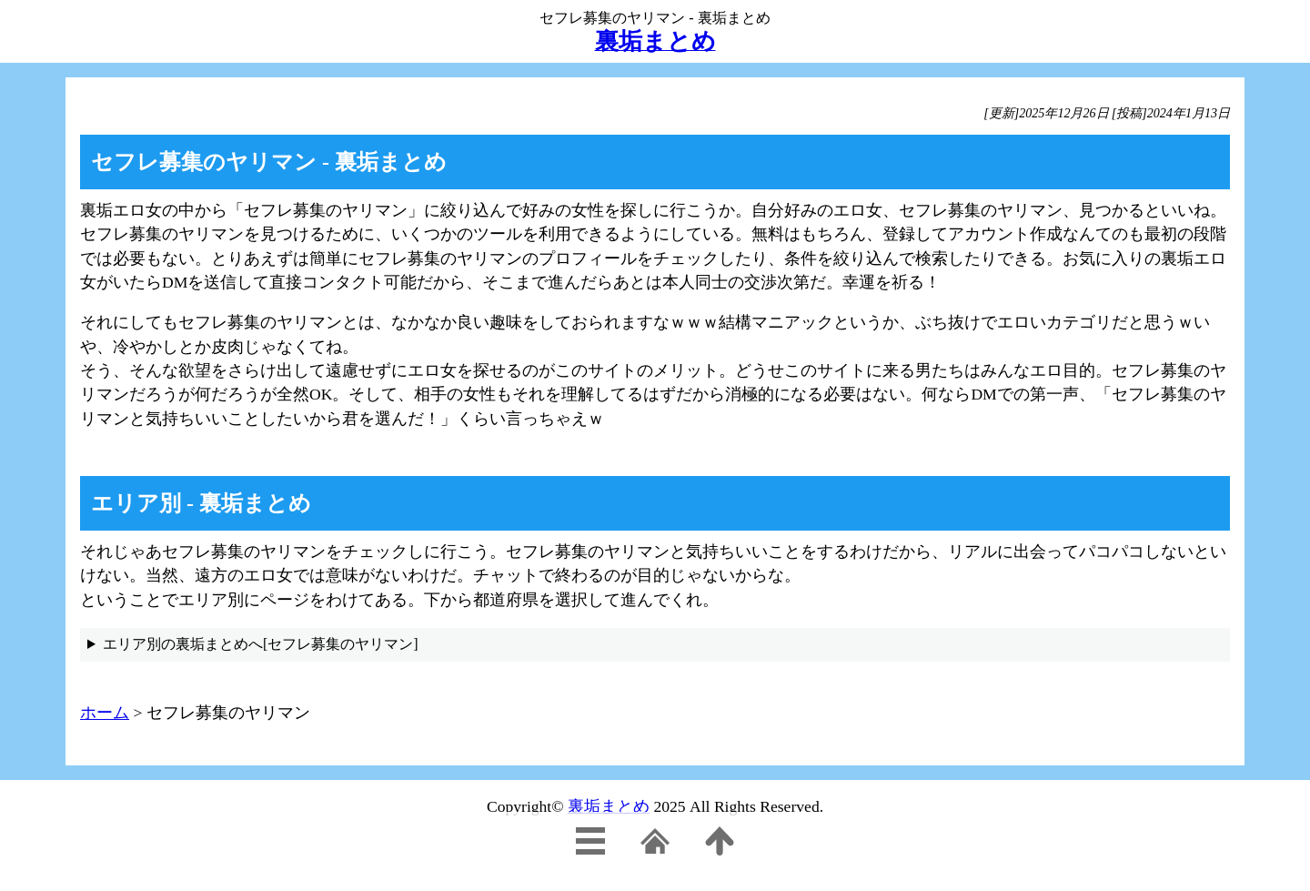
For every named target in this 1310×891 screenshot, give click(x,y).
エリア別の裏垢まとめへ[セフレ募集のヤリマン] (260, 644)
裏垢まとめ (609, 806)
